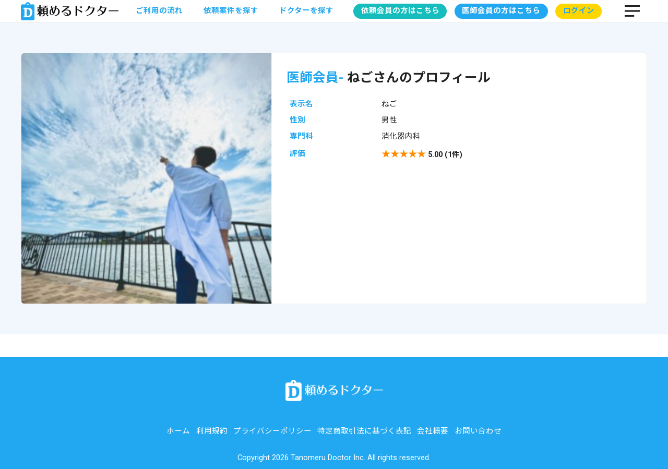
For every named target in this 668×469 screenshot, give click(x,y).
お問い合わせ (478, 431)
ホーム (178, 431)
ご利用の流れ (159, 10)
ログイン (578, 10)
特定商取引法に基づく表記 (364, 431)
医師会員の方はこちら (501, 10)
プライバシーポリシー (272, 431)
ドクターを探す (306, 10)
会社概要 (432, 431)
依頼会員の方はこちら (400, 10)
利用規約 (212, 431)
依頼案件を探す (231, 10)
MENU (632, 11)
